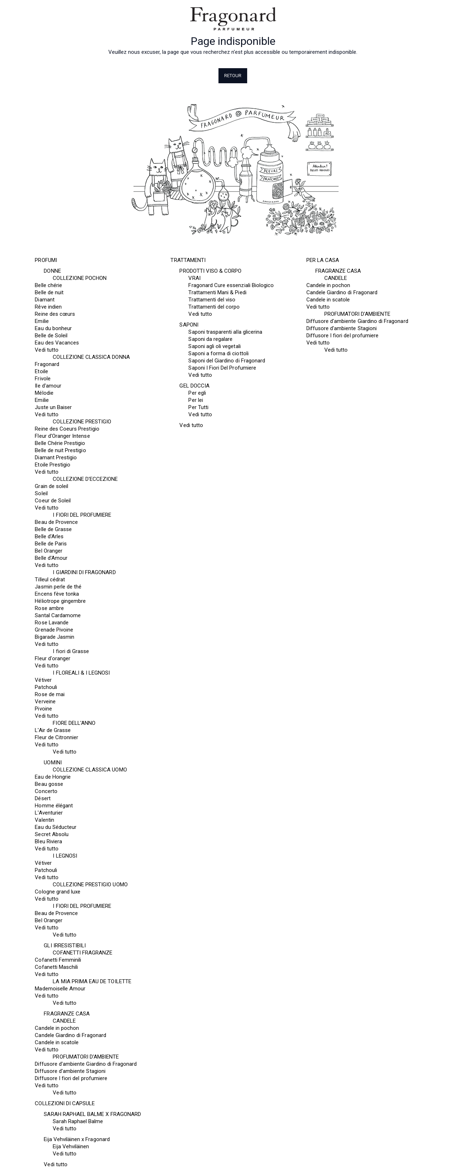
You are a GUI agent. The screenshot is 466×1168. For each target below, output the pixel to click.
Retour (232, 75)
